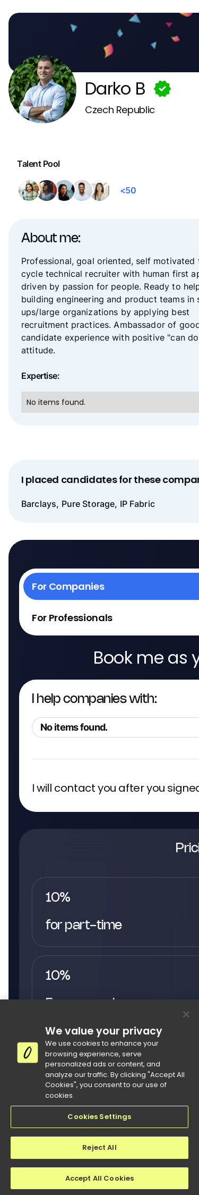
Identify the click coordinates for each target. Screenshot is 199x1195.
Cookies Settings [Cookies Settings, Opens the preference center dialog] (99, 1120)
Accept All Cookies (99, 1181)
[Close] (186, 1018)
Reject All (99, 1151)
